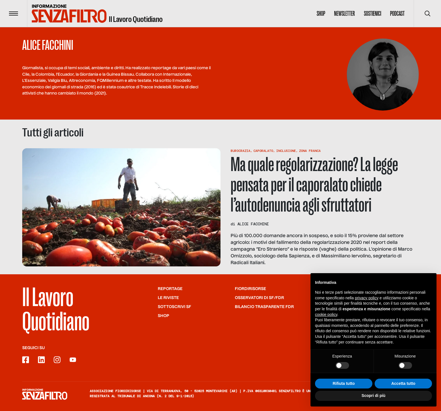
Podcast (397, 13)
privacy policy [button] (367, 298)
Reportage (170, 289)
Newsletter (344, 13)
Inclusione (286, 151)
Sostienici (372, 13)
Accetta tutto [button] (403, 384)
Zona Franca (310, 151)
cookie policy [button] (326, 315)
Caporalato (263, 151)
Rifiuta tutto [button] (344, 384)
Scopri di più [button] (374, 396)
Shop (321, 13)
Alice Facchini (253, 223)
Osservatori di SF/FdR (259, 298)
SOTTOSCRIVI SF (174, 307)
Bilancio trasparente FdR (264, 307)
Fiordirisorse (250, 289)
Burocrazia (240, 151)
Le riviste (168, 298)
